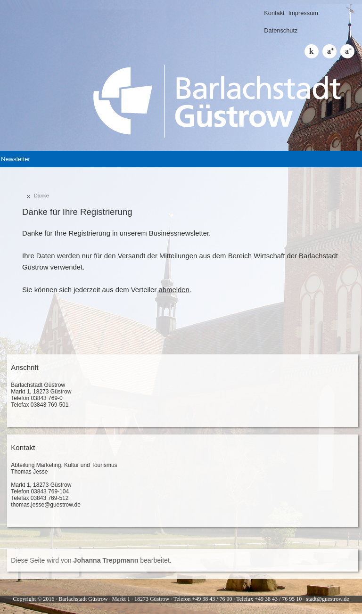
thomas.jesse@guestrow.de (46, 504)
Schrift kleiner (347, 51)
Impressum (303, 12)
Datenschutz (280, 30)
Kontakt (274, 12)
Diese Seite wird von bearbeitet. (91, 560)
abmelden (173, 290)
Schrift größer (329, 51)
